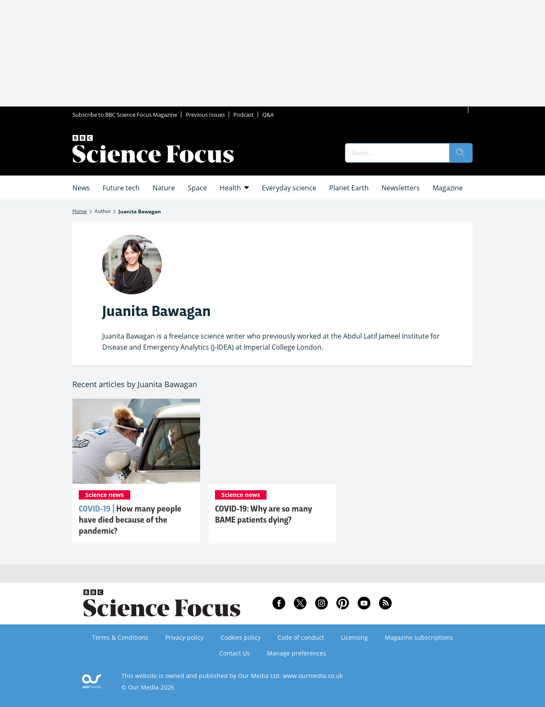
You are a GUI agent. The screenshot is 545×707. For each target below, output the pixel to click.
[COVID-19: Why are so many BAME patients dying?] (272, 441)
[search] (460, 153)
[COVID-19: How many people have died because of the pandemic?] (136, 441)
